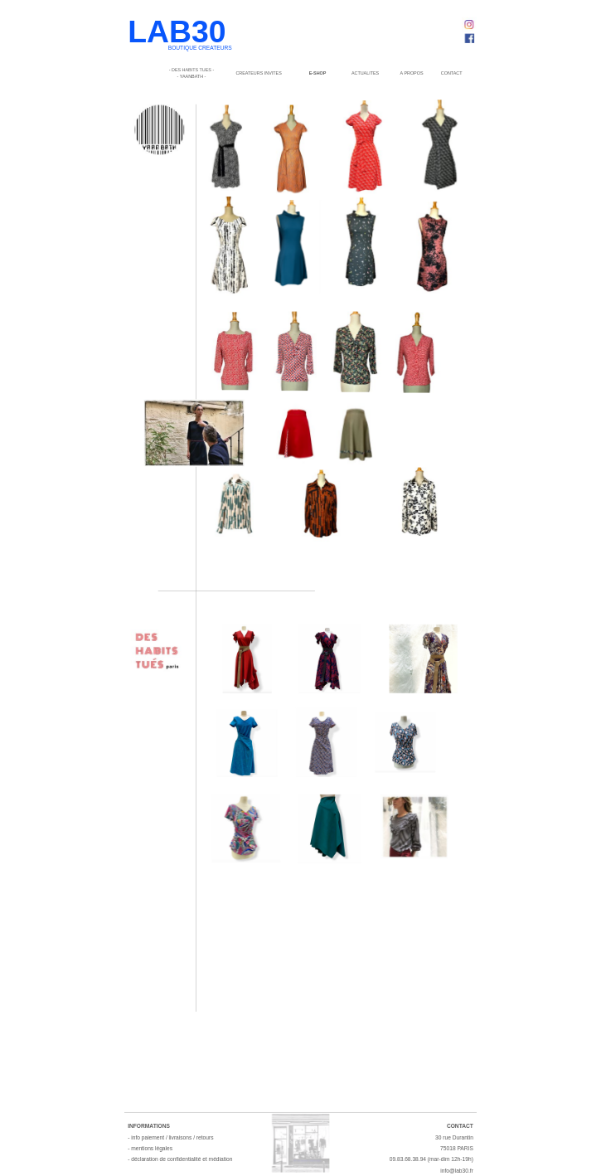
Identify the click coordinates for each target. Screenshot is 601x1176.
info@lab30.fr (456, 1171)
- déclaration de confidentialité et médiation (180, 1160)
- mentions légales (150, 1148)
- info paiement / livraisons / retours (170, 1137)
